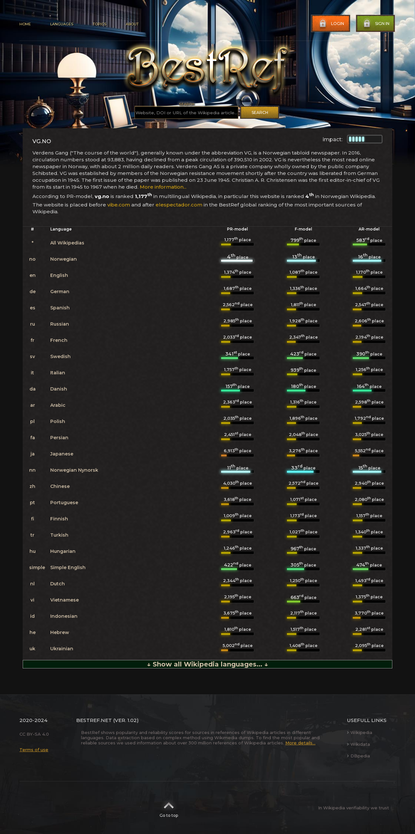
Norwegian (63, 259)
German (59, 291)
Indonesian (63, 616)
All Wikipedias (67, 243)
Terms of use (33, 749)
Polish (57, 421)
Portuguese (64, 502)
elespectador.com (179, 205)
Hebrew (59, 632)
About (132, 24)
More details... (300, 742)
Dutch (57, 584)
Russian (59, 324)
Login (331, 24)
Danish (58, 389)
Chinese (60, 486)
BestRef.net (94, 720)
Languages (61, 24)
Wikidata (358, 744)
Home (25, 24)
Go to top (168, 808)
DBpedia (358, 755)
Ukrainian (61, 649)
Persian (59, 438)
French (58, 340)
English (59, 275)
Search (260, 112)
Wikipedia (359, 732)
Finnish (59, 519)
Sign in (375, 24)
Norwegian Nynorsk (74, 470)
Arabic (57, 405)
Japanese (61, 454)
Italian (57, 373)
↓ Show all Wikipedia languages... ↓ (207, 664)
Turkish (59, 535)
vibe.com (118, 205)
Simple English (68, 567)
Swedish (60, 356)
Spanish (60, 308)
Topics (99, 24)
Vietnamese (64, 600)
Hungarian (63, 551)
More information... (163, 187)
